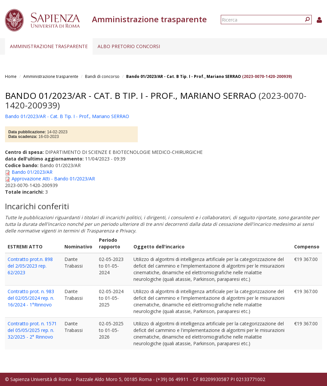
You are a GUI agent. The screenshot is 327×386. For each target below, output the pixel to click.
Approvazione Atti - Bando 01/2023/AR (53, 178)
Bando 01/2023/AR (32, 172)
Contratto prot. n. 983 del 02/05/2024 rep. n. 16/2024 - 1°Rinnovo (31, 298)
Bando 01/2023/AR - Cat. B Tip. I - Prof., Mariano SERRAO (183, 76)
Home (11, 76)
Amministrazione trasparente (49, 46)
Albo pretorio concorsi (129, 46)
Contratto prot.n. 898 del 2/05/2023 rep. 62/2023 (30, 266)
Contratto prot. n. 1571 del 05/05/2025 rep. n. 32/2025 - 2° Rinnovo (32, 330)
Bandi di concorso (102, 76)
